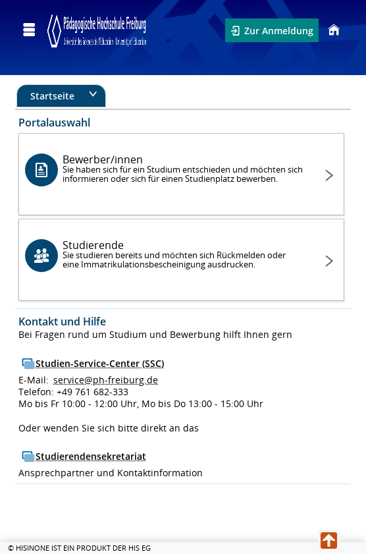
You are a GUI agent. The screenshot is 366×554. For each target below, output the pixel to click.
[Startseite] (332, 30)
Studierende (183, 254)
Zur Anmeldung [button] (277, 30)
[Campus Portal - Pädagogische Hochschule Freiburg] (97, 30)
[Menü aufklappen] (29, 30)
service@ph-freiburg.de (105, 380)
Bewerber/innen (183, 168)
